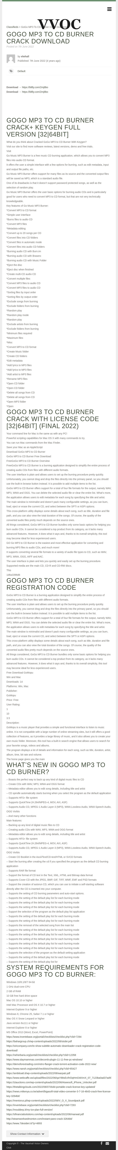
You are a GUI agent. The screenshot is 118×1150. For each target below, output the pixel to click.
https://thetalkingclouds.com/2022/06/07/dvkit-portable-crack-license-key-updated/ (50, 1087)
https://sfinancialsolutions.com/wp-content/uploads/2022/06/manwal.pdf (45, 1114)
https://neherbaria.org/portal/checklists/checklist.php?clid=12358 (41, 1055)
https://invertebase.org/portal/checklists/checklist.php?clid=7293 (41, 1105)
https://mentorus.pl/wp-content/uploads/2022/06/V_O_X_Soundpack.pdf (45, 1100)
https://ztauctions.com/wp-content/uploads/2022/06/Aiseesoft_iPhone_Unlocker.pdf (51, 1082)
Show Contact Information (27, 1133)
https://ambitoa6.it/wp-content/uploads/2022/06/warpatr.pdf (38, 1073)
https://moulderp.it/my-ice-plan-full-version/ (29, 1109)
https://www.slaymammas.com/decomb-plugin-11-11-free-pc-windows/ (44, 1059)
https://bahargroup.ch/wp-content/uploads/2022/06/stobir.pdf (39, 1041)
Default (21, 71)
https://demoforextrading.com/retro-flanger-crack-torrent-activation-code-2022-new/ (51, 1064)
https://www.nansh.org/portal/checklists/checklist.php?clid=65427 (41, 1068)
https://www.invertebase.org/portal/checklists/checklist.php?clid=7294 (43, 1036)
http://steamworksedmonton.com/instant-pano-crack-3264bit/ (39, 1118)
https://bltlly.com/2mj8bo (35, 87)
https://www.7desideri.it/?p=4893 (24, 1123)
